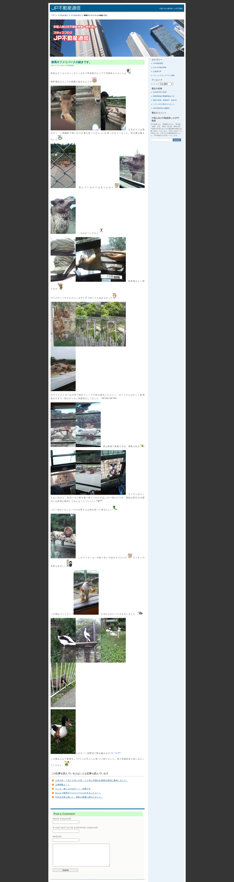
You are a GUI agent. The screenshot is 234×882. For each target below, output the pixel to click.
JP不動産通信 (88, 8)
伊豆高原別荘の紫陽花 (161, 108)
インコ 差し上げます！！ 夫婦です (73, 789)
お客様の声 (157, 71)
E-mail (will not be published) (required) (75, 827)
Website (57, 836)
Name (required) (62, 818)
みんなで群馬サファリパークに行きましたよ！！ (78, 793)
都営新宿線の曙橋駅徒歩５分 (163, 96)
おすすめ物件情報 (159, 67)
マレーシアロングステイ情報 (163, 75)
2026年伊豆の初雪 (160, 92)
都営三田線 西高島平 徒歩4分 (165, 100)
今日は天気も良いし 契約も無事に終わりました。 (79, 797)
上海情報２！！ (62, 784)
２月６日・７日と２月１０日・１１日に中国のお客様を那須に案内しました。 (91, 780)
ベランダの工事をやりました (163, 104)
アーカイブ (155, 84)
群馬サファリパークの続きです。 (71, 62)
